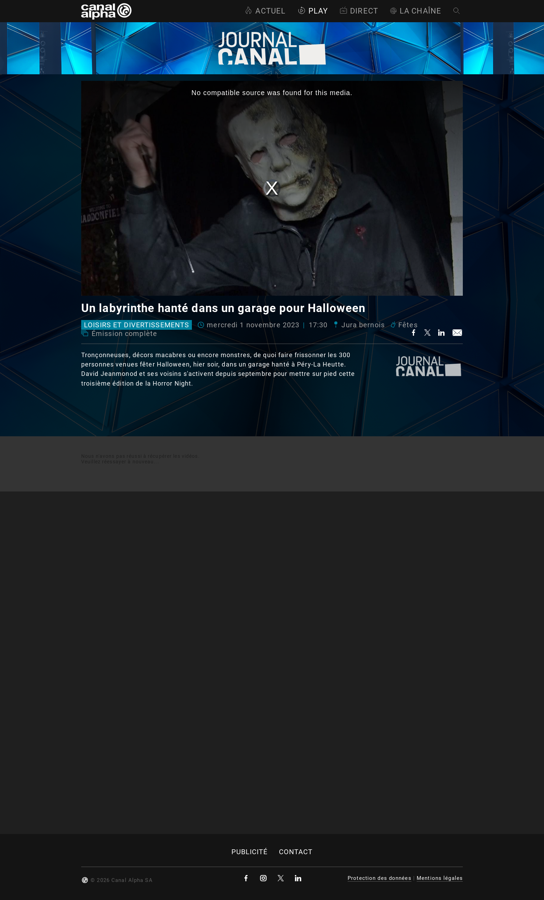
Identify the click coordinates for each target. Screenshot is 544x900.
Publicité (249, 852)
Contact (296, 852)
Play (313, 11)
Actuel (265, 11)
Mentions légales (440, 878)
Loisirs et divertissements (136, 325)
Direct (359, 11)
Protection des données (379, 878)
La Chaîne (415, 11)
